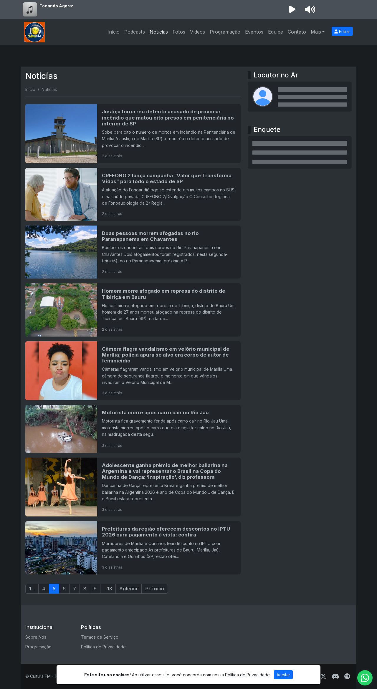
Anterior (128, 589)
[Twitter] (323, 676)
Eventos (254, 32)
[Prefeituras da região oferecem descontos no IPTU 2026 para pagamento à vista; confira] (133, 547)
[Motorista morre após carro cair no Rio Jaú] (133, 429)
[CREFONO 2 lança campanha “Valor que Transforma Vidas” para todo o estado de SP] (133, 194)
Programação (225, 32)
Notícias (159, 32)
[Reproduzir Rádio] (292, 9)
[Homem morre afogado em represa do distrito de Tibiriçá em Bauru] (133, 309)
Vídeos (197, 32)
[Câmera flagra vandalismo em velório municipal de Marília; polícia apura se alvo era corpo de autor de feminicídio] (133, 370)
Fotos (179, 32)
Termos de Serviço (99, 637)
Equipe (275, 32)
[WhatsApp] (365, 677)
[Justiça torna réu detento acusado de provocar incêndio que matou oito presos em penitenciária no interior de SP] (133, 133)
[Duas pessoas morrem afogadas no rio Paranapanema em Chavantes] (133, 252)
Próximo (154, 589)
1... (32, 589)
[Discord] (335, 676)
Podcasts (134, 32)
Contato (297, 32)
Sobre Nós (35, 637)
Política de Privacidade (103, 646)
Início (114, 32)
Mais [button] (316, 32)
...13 (108, 589)
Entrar (342, 31)
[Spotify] (347, 676)
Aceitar (283, 674)
